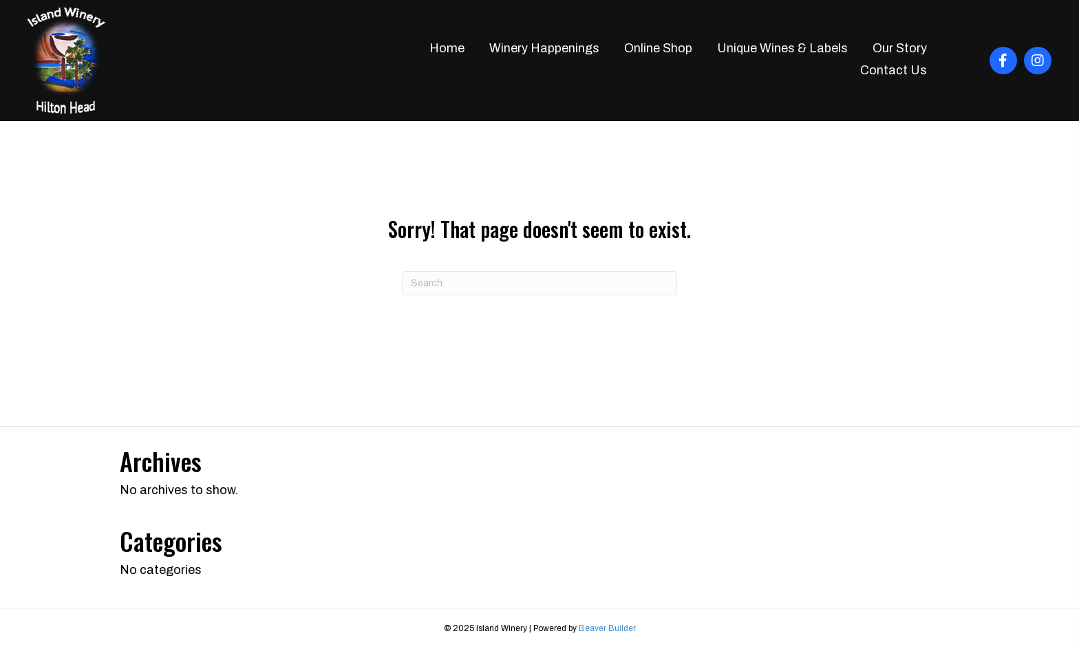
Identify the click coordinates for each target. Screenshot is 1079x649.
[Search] (539, 283)
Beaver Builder (607, 628)
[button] (1003, 60)
